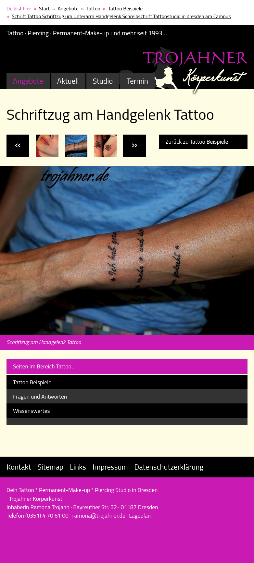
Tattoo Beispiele (125, 8)
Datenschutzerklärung (169, 467)
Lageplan (140, 515)
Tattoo (93, 8)
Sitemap (50, 467)
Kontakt (18, 467)
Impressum (110, 467)
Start (44, 8)
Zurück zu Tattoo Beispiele (196, 141)
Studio (103, 81)
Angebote (67, 8)
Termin (137, 81)
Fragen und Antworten (40, 396)
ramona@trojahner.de (98, 515)
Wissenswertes (31, 410)
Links (78, 467)
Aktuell (68, 81)
